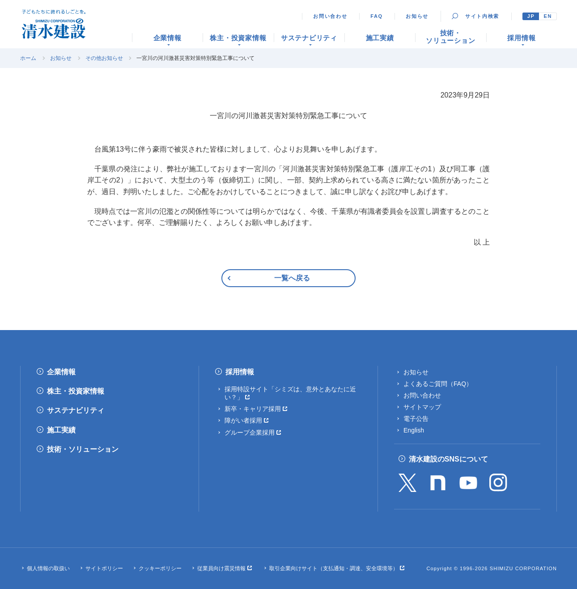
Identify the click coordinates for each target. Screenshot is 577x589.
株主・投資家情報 (75, 391)
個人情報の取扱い (48, 568)
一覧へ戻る (292, 278)
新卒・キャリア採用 (253, 408)
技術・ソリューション (83, 449)
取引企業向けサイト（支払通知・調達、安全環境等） (333, 568)
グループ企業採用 (250, 432)
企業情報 (61, 372)
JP (531, 16)
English (413, 430)
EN (547, 16)
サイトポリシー (104, 568)
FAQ (376, 16)
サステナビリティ (75, 410)
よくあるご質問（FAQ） (437, 383)
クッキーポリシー (160, 568)
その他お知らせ (104, 58)
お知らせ (417, 16)
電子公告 (416, 418)
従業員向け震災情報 (221, 568)
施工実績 (61, 430)
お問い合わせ (330, 16)
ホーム (28, 58)
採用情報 (239, 372)
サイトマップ (422, 407)
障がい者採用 (243, 420)
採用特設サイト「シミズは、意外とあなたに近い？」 (290, 393)
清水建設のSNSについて (448, 459)
